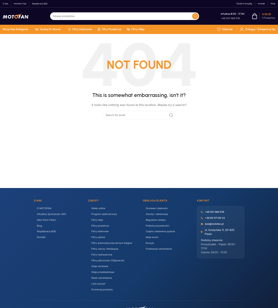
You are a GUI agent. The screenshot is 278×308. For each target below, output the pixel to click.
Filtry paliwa (98, 238)
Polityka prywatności (158, 226)
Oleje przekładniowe (103, 274)
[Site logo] (15, 16)
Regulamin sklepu (156, 220)
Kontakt (41, 238)
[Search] (139, 115)
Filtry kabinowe (100, 232)
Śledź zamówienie (102, 280)
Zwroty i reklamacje (157, 214)
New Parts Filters (47, 220)
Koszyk (150, 244)
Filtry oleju (97, 220)
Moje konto (152, 238)
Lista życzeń (98, 286)
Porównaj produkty (102, 292)
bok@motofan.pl (215, 224)
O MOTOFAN (44, 208)
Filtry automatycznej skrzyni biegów (112, 244)
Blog (39, 226)
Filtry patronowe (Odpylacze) (108, 262)
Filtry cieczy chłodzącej (105, 250)
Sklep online (98, 208)
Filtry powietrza (100, 226)
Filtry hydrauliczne (102, 256)
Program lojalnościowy (104, 214)
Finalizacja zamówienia (159, 250)
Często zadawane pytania (161, 232)
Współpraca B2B (47, 232)
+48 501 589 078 (215, 211)
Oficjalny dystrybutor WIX (52, 214)
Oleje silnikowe (100, 268)
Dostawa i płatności (157, 208)
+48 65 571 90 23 (215, 218)
